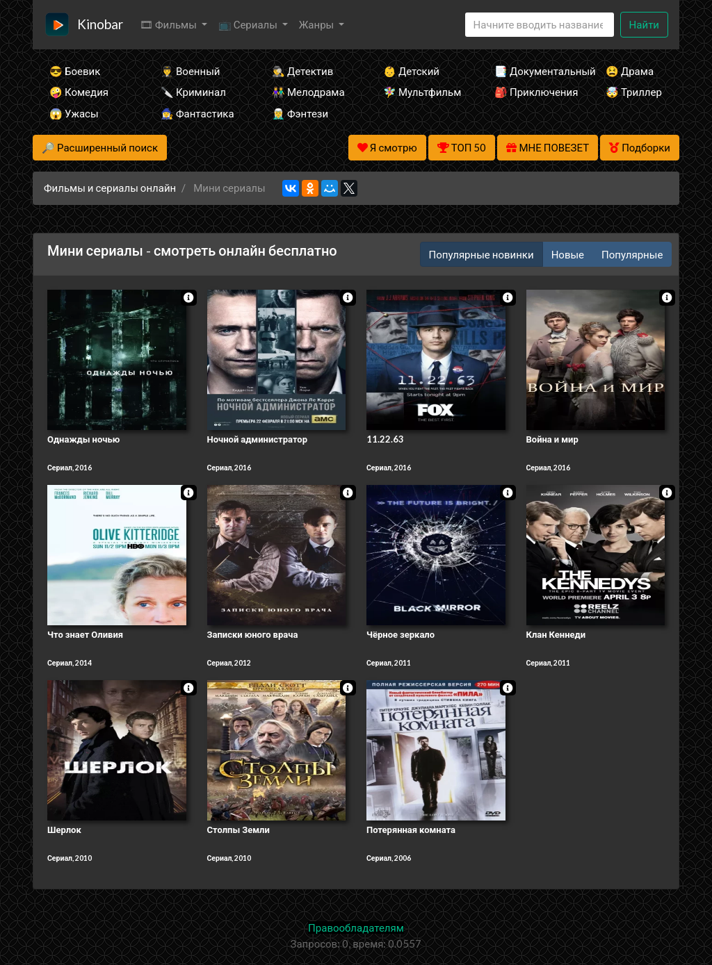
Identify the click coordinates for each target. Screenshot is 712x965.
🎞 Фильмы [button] (169, 24)
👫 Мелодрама (308, 91)
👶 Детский (411, 71)
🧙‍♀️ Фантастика (197, 113)
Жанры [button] (318, 24)
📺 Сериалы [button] (249, 24)
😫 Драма (630, 71)
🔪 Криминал (193, 91)
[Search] (539, 25)
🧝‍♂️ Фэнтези (300, 113)
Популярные (632, 254)
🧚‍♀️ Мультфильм (420, 91)
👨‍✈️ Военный (190, 71)
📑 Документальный (531, 71)
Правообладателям (356, 927)
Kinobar (100, 24)
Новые (567, 254)
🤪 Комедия (78, 91)
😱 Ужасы (74, 113)
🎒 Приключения (531, 91)
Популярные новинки (481, 254)
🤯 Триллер (634, 91)
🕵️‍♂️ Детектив (302, 71)
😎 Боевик (74, 71)
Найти (644, 24)
